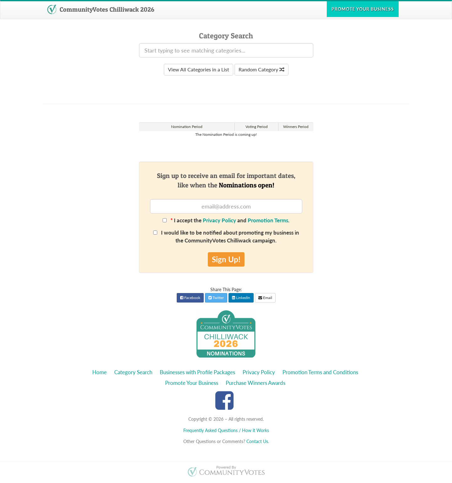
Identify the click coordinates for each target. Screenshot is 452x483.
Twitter (216, 297)
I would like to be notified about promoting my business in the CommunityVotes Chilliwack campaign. (226, 236)
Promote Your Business (191, 383)
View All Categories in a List (198, 69)
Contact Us (257, 441)
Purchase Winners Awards (255, 383)
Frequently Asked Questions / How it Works (226, 430)
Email (265, 297)
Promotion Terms (268, 220)
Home (99, 372)
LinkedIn (241, 297)
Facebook (190, 297)
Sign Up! (226, 259)
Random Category (261, 69)
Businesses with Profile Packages (197, 372)
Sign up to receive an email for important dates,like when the (226, 180)
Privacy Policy (219, 220)
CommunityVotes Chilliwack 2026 (100, 9)
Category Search (133, 372)
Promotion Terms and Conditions (320, 372)
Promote (362, 9)
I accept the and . (226, 220)
